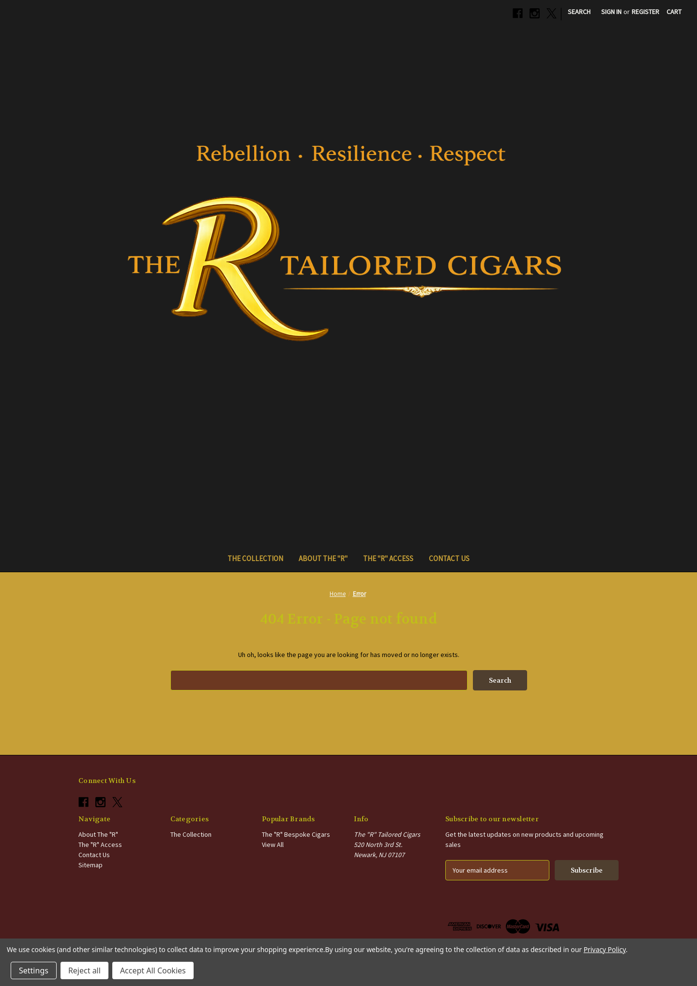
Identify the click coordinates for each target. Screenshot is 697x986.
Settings (33, 970)
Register (645, 11)
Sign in (611, 11)
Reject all (84, 970)
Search (579, 11)
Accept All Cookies (153, 970)
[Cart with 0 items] (674, 12)
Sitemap (90, 865)
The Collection (255, 558)
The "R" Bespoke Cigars (296, 834)
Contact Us (449, 558)
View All (273, 844)
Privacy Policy (605, 949)
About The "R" (323, 558)
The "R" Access (388, 558)
